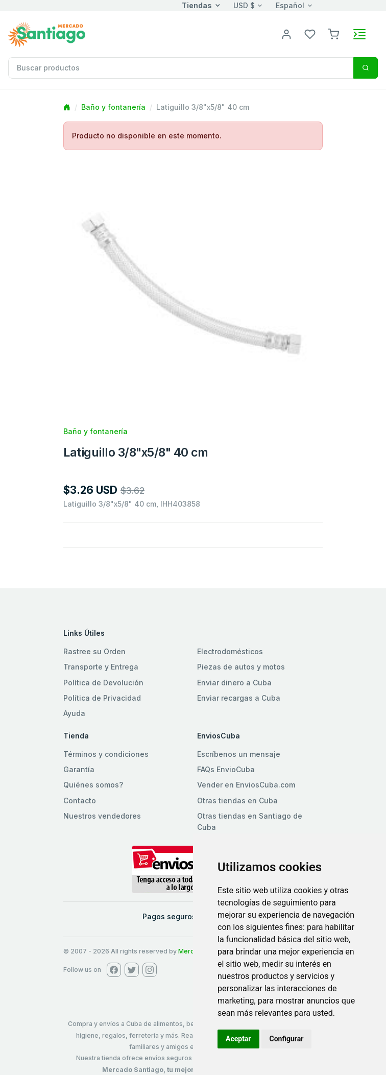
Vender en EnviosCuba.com (246, 784)
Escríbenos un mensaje (238, 754)
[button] (333, 33)
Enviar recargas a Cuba (238, 698)
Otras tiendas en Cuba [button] (237, 800)
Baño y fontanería (113, 107)
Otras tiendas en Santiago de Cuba (249, 821)
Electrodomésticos (230, 651)
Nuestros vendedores (102, 815)
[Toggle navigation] (359, 34)
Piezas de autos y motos (241, 666)
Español (290, 5)
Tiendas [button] (197, 5)
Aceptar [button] (238, 1039)
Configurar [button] (287, 1039)
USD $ (244, 5)
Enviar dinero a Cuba (234, 682)
